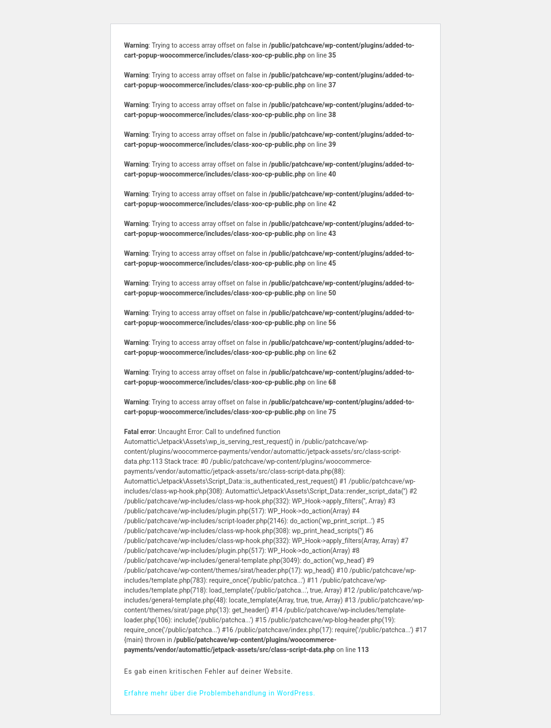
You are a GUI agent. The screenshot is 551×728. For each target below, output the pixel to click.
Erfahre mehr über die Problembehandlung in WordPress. (220, 693)
